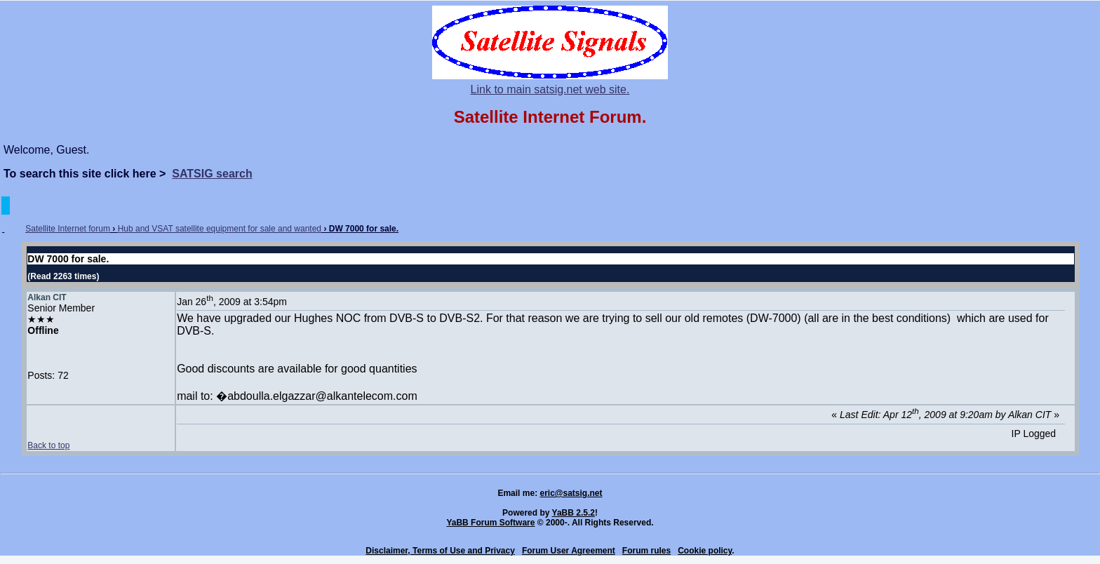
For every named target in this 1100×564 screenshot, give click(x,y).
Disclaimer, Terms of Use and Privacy (440, 551)
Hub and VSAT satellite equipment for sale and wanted (219, 229)
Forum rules (646, 551)
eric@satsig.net (570, 493)
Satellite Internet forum (67, 229)
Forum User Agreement (568, 551)
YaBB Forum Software (490, 523)
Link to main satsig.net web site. (550, 89)
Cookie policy (705, 551)
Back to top (48, 445)
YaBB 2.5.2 (573, 513)
